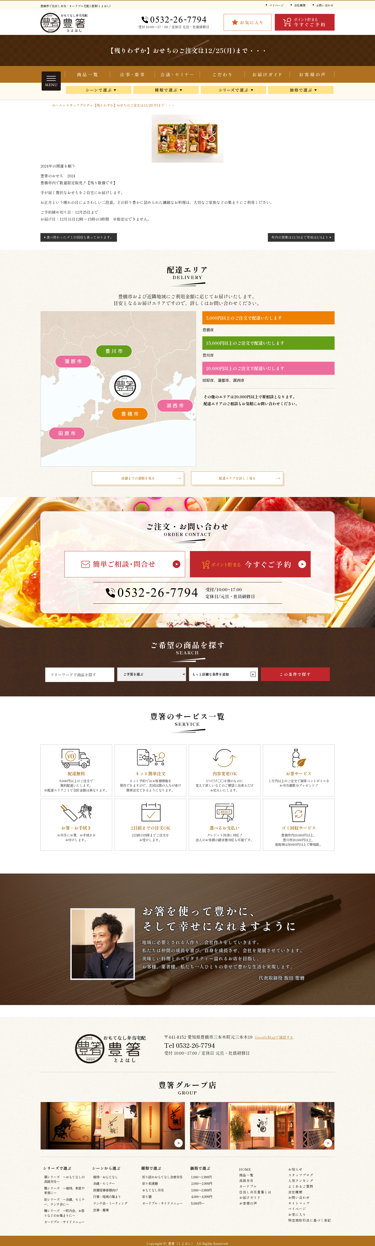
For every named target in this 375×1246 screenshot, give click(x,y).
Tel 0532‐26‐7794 (190, 1047)
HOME (245, 1171)
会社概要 (300, 5)
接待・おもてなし (105, 1179)
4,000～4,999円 (201, 1199)
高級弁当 (246, 1182)
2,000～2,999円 (201, 1185)
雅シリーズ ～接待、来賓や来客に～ (64, 1192)
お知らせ (295, 1171)
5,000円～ (197, 1205)
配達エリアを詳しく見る (237, 479)
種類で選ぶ (166, 91)
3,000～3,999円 (201, 1192)
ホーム (57, 105)
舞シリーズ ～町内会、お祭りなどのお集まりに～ (64, 1215)
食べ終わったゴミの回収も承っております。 (79, 237)
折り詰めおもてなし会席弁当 (132, 74)
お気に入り (297, 1216)
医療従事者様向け (105, 1192)
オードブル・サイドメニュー (64, 1224)
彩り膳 (146, 1199)
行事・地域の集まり (107, 1199)
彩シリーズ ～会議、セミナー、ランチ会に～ (64, 1204)
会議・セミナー (177, 74)
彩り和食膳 (150, 1185)
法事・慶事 (101, 1212)
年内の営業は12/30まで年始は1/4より (300, 237)
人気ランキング (300, 1182)
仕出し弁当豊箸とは (222, 74)
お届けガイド (267, 74)
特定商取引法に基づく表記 (309, 1222)
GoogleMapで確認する (278, 1039)
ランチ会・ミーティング (110, 1205)
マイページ (276, 5)
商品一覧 (87, 74)
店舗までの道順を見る (138, 479)
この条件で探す (295, 676)
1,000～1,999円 (201, 1179)
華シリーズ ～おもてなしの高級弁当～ (64, 1181)
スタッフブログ (77, 105)
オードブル (248, 1188)
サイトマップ (299, 1205)
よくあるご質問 (300, 1188)
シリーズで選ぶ (233, 91)
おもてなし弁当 (153, 1192)
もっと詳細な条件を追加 (224, 676)
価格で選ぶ (301, 91)
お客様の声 (312, 74)
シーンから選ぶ (98, 91)
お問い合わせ (324, 5)
